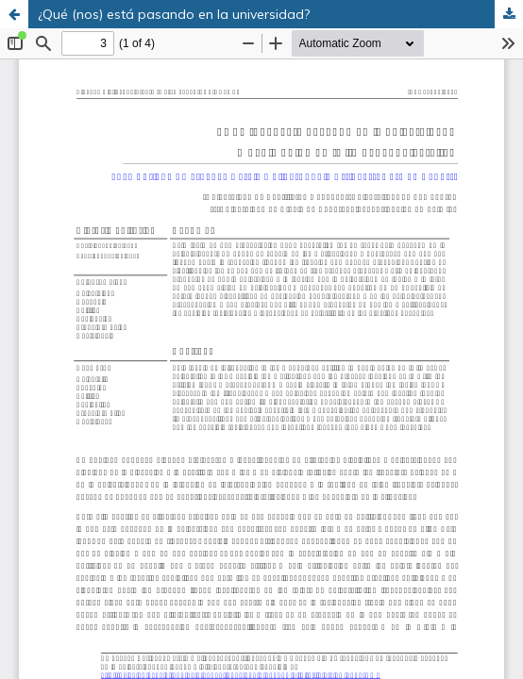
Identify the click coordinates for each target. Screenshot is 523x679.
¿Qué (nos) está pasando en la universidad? (174, 14)
